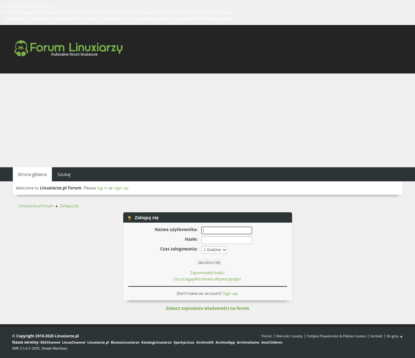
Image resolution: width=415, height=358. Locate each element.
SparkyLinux (184, 342)
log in (102, 188)
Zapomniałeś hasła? (207, 272)
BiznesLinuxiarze (125, 342)
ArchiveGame (248, 342)
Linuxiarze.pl (98, 342)
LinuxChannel (73, 342)
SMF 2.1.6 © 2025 (26, 348)
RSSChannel (50, 342)
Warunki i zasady (289, 336)
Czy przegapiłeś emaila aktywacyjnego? (207, 279)
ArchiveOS (205, 342)
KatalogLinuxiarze (156, 342)
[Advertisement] (207, 120)
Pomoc (266, 336)
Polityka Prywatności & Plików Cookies (336, 336)
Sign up (230, 293)
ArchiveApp (225, 342)
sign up (121, 188)
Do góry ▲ (395, 336)
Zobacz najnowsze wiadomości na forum (207, 308)
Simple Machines (54, 348)
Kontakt (376, 336)
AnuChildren (271, 342)
